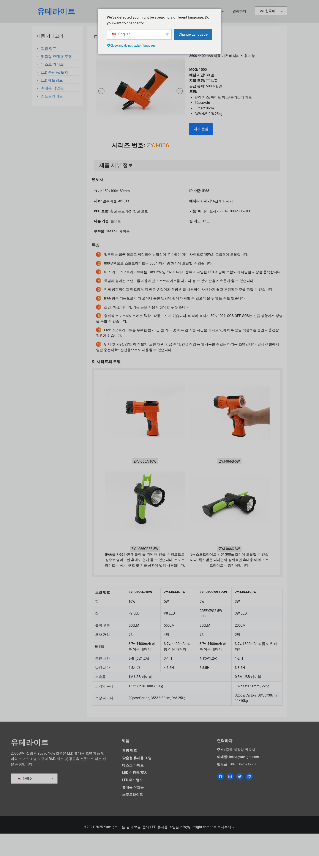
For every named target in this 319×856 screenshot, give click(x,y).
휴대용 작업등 (52, 89)
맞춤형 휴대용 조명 (56, 57)
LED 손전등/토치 (54, 73)
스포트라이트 (52, 97)
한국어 (267, 11)
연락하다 (239, 11)
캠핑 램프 (48, 49)
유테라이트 (56, 11)
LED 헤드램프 (52, 81)
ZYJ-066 (158, 167)
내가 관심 (201, 130)
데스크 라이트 (52, 65)
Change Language (193, 34)
